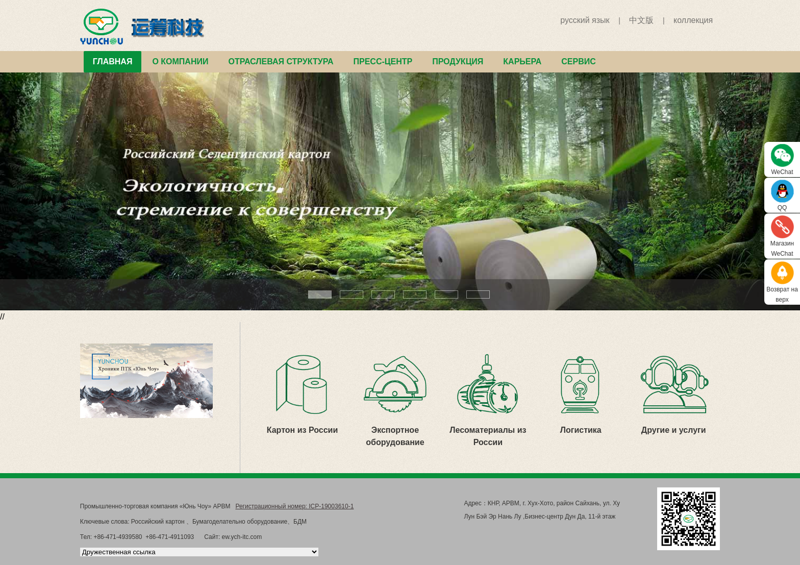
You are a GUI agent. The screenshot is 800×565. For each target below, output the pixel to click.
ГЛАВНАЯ (113, 61)
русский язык (584, 20)
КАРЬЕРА (522, 61)
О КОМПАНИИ (180, 61)
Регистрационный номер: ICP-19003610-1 (294, 506)
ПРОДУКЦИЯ (457, 61)
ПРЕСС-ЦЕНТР (382, 61)
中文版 (641, 20)
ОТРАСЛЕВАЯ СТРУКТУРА (280, 61)
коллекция (693, 20)
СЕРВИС (578, 61)
